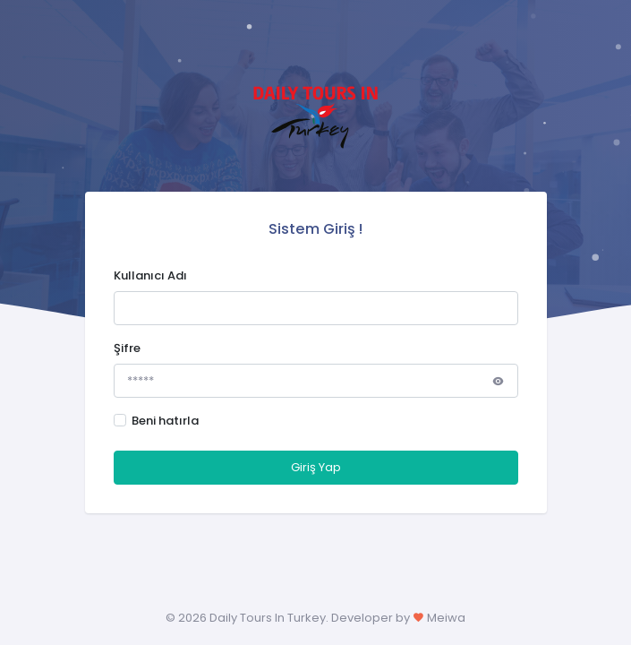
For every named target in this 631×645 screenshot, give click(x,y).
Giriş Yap (316, 467)
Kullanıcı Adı (150, 275)
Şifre (127, 348)
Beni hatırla (165, 420)
